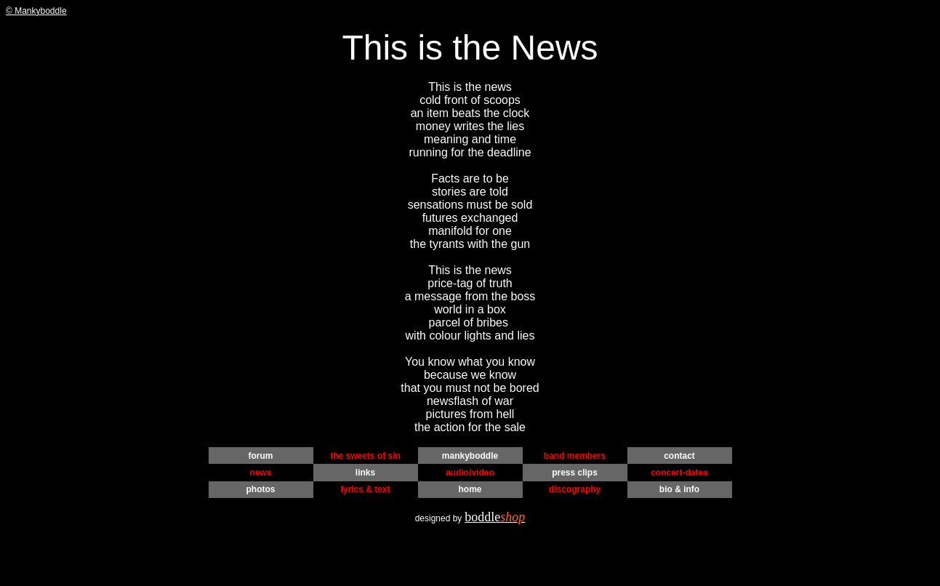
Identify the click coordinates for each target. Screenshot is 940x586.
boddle (495, 517)
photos (261, 489)
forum (261, 456)
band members (575, 456)
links (365, 472)
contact (679, 456)
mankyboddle (470, 456)
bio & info (679, 489)
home (469, 489)
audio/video (470, 472)
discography (574, 489)
